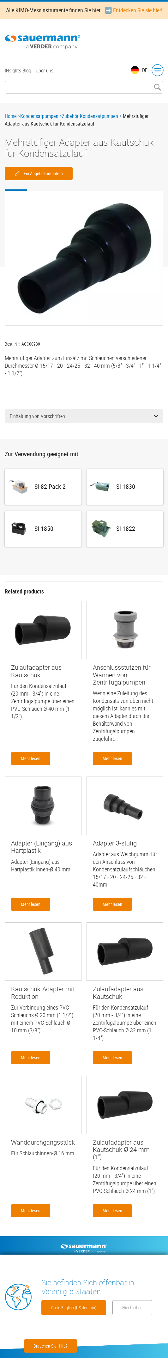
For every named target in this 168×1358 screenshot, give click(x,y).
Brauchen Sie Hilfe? (50, 1346)
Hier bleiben (132, 1308)
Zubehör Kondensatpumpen (90, 116)
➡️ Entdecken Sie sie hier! (133, 10)
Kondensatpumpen (39, 116)
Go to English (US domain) (73, 1308)
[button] (84, 258)
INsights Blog (18, 70)
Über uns (44, 70)
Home (11, 116)
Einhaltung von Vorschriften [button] (84, 416)
